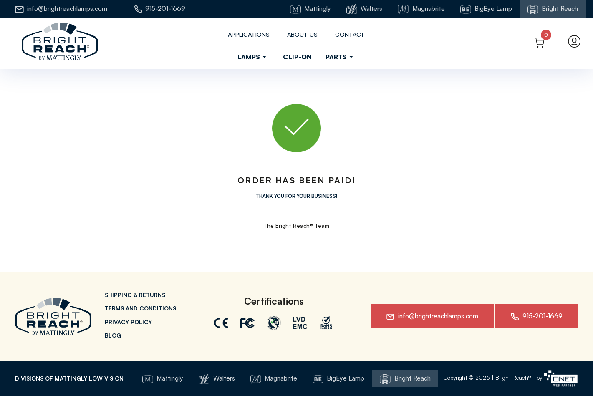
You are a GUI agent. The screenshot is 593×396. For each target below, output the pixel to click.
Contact (350, 34)
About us (302, 34)
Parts (341, 57)
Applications (249, 34)
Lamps (253, 57)
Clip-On (297, 57)
